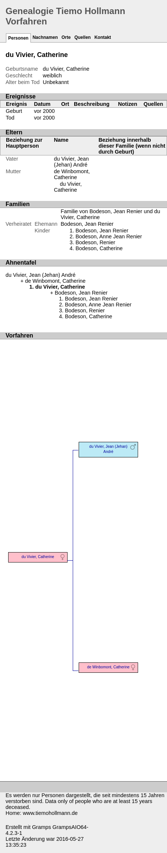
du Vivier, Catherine (68, 187)
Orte (66, 37)
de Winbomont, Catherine (72, 174)
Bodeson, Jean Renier (86, 224)
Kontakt (102, 37)
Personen (18, 38)
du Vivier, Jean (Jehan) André (71, 162)
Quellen (82, 37)
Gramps (41, 827)
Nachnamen (45, 37)
